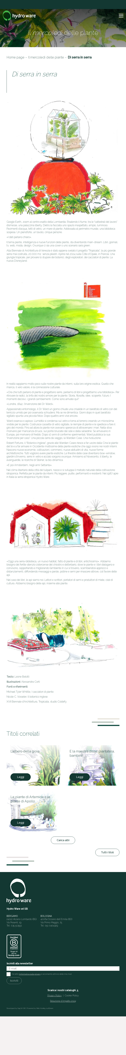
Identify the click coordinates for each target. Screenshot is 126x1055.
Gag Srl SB (21, 1008)
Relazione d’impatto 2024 (63, 1001)
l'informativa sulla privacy (30, 974)
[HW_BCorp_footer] (14, 946)
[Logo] (19, 16)
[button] (121, 15)
